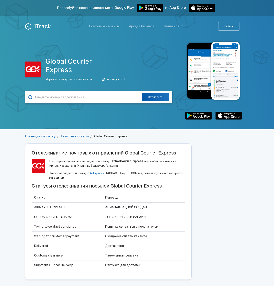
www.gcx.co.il (113, 79)
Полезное (172, 26)
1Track (38, 26)
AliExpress (97, 173)
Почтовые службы (75, 136)
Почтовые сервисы (104, 26)
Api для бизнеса (141, 26)
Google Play (139, 8)
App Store (192, 8)
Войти (228, 26)
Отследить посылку (40, 136)
